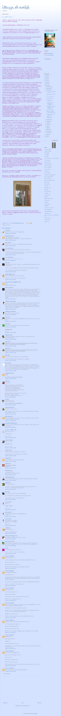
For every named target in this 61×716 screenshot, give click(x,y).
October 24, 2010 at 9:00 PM (10, 420)
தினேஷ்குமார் (7, 334)
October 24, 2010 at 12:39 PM (10, 370)
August (48, 121)
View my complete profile (49, 55)
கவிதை (45, 152)
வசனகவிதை (46, 163)
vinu (6, 399)
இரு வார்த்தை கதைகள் (48, 180)
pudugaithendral (8, 235)
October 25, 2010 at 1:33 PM (10, 480)
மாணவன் (7, 242)
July (47, 122)
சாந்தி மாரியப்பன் (8, 541)
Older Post (39, 702)
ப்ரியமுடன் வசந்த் (15, 7)
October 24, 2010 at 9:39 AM (10, 326)
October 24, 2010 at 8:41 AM (10, 298)
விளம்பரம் (46, 219)
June (48, 124)
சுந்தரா (6, 355)
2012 (47, 82)
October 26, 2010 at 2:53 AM (10, 671)
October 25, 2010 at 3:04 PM (10, 525)
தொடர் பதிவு (46, 167)
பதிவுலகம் (46, 204)
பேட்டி (45, 185)
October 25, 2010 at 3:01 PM (10, 509)
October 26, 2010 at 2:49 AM (10, 648)
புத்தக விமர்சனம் (47, 211)
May (48, 126)
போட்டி (45, 171)
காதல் (45, 156)
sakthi (6, 262)
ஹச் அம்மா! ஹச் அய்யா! (50, 101)
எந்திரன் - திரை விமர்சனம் (49, 117)
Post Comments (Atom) (24, 705)
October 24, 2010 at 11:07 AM (10, 352)
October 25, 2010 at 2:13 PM (10, 489)
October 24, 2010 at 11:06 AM (10, 345)
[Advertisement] (22, 689)
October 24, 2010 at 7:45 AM (10, 285)
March (48, 129)
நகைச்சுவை (46, 149)
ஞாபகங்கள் (7, 224)
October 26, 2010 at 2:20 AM (10, 568)
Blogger (35, 713)
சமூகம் (45, 154)
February (48, 131)
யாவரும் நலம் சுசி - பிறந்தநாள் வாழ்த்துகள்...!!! (50, 103)
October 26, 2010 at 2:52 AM (10, 665)
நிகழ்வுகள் (46, 183)
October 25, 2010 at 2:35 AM (10, 427)
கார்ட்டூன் (46, 160)
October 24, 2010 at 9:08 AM (10, 314)
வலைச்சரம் (46, 217)
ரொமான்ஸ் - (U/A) (50, 109)
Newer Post (5, 702)
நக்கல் (45, 202)
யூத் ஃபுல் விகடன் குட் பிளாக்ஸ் (50, 158)
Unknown (7, 458)
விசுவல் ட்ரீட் (46, 178)
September (49, 119)
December (49, 86)
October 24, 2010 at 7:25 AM (10, 279)
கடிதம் (45, 193)
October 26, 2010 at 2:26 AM (10, 585)
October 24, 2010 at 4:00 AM (10, 233)
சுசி (5, 548)
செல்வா (6, 341)
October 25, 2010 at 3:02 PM (10, 516)
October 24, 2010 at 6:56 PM (10, 397)
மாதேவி (6, 527)
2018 (47, 75)
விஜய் (45, 189)
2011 (47, 83)
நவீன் (6, 381)
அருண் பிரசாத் (8, 440)
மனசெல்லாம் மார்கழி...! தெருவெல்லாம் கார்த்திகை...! (51, 107)
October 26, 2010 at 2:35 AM (10, 600)
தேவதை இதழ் (47, 209)
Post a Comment (7, 673)
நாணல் (6, 323)
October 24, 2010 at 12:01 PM (10, 360)
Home (22, 702)
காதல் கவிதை (47, 165)
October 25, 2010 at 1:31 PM (10, 474)
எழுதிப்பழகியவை (48, 198)
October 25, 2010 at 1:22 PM (10, 467)
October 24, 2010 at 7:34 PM (10, 413)
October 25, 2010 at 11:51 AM (10, 461)
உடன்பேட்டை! (49, 98)
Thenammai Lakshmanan (10, 535)
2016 (47, 77)
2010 (47, 85)
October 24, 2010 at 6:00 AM (10, 271)
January (48, 132)
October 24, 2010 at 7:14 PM (10, 404)
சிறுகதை (46, 182)
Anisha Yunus (8, 287)
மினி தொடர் (46, 187)
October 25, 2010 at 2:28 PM (10, 499)
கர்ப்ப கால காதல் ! (50, 96)
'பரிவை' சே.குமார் (8, 407)
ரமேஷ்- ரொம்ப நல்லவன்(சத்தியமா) (12, 282)
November (49, 88)
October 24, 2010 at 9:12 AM (10, 321)
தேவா (6, 491)
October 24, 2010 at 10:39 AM (10, 339)
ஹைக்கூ (46, 221)
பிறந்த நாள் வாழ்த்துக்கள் (49, 174)
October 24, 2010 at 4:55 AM (10, 245)
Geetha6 (6, 463)
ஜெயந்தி (6, 482)
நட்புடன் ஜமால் (8, 248)
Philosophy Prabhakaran (10, 423)
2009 (47, 134)
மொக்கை (46, 169)
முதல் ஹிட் (46, 213)
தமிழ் (45, 196)
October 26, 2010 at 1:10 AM (10, 553)
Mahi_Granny (7, 416)
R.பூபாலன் (7, 501)
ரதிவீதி (45, 205)
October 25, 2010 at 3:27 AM (10, 437)
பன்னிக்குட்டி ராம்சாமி (9, 301)
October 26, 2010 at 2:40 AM (10, 617)
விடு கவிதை (46, 191)
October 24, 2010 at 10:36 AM (10, 332)
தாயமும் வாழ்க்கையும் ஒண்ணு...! (51, 115)
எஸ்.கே (6, 230)
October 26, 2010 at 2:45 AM (10, 632)
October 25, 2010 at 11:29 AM (10, 455)
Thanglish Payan (8, 373)
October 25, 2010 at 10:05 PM (10, 545)
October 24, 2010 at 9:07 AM (10, 309)
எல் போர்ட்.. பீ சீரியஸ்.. (9, 429)
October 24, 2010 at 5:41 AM (10, 254)
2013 (47, 80)
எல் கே (6, 317)
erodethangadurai (8, 477)
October (48, 90)
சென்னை (46, 200)
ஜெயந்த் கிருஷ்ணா (9, 274)
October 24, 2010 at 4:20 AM (10, 240)
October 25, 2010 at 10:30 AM (10, 447)
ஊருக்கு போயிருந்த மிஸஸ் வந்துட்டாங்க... (51, 112)
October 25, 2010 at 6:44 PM (10, 538)
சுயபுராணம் (46, 194)
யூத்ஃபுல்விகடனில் (48, 176)
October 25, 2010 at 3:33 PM (10, 533)
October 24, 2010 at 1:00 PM (10, 378)
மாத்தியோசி (46, 151)
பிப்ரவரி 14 (46, 172)
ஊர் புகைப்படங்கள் (48, 207)
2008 (47, 136)
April (48, 127)
